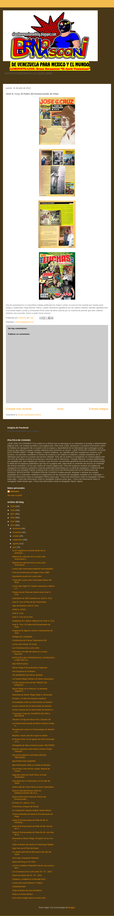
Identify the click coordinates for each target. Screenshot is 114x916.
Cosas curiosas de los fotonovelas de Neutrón (31, 706)
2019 (12, 506)
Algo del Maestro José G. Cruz (25, 606)
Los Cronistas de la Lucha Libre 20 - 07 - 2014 (32, 871)
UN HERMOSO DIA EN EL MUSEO (27, 675)
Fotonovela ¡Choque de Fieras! (25, 806)
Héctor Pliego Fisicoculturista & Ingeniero (29, 668)
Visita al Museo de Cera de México (27, 890)
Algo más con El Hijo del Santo (25, 848)
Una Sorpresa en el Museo (23, 671)
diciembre (17, 528)
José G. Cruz (17, 613)
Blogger (71, 907)
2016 (12, 517)
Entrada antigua (98, 408)
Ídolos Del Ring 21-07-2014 (24, 862)
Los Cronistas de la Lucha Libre (25, 648)
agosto (16, 543)
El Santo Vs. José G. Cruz (23, 803)
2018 (12, 510)
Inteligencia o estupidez (22, 637)
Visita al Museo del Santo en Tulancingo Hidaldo (32, 844)
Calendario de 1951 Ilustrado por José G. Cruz (32, 598)
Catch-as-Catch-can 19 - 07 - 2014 (27, 875)
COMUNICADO (18, 886)
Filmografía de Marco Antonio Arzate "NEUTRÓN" (33, 745)
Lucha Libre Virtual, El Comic (24, 644)
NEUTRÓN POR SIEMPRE (24, 761)
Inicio (60, 408)
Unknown (14, 491)
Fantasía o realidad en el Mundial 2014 (28, 879)
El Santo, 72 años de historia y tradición (29, 698)
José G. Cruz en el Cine (22, 617)
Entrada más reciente (19, 408)
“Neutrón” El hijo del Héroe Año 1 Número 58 (31, 719)
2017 (12, 514)
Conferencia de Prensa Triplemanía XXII (29, 640)
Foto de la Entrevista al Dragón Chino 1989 (30, 572)
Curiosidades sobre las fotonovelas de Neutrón (32, 702)
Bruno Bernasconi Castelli (16, 431)
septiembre (18, 540)
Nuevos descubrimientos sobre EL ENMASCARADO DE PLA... (26, 792)
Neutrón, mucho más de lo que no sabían (29, 735)
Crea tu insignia (33, 431)
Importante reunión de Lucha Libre (27, 576)
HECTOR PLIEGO (20, 664)
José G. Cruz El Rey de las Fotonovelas (29, 602)
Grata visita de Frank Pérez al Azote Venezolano (33, 787)
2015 (12, 521)
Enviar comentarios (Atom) (29, 415)
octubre (16, 536)
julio (15, 547)
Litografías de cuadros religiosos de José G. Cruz (33, 621)
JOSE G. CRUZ (19, 609)
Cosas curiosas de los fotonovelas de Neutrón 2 (32, 710)
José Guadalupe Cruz (24, 322)
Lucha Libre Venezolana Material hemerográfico (32, 569)
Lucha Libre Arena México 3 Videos (27, 883)
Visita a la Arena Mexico (22, 894)
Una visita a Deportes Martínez (25, 858)
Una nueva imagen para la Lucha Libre (28, 898)
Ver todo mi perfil (14, 495)
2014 (12, 525)
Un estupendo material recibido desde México (31, 810)
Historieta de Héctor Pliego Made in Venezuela (32, 695)
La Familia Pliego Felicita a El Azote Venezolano (32, 679)
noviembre (17, 532)
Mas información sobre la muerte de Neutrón (31, 765)
